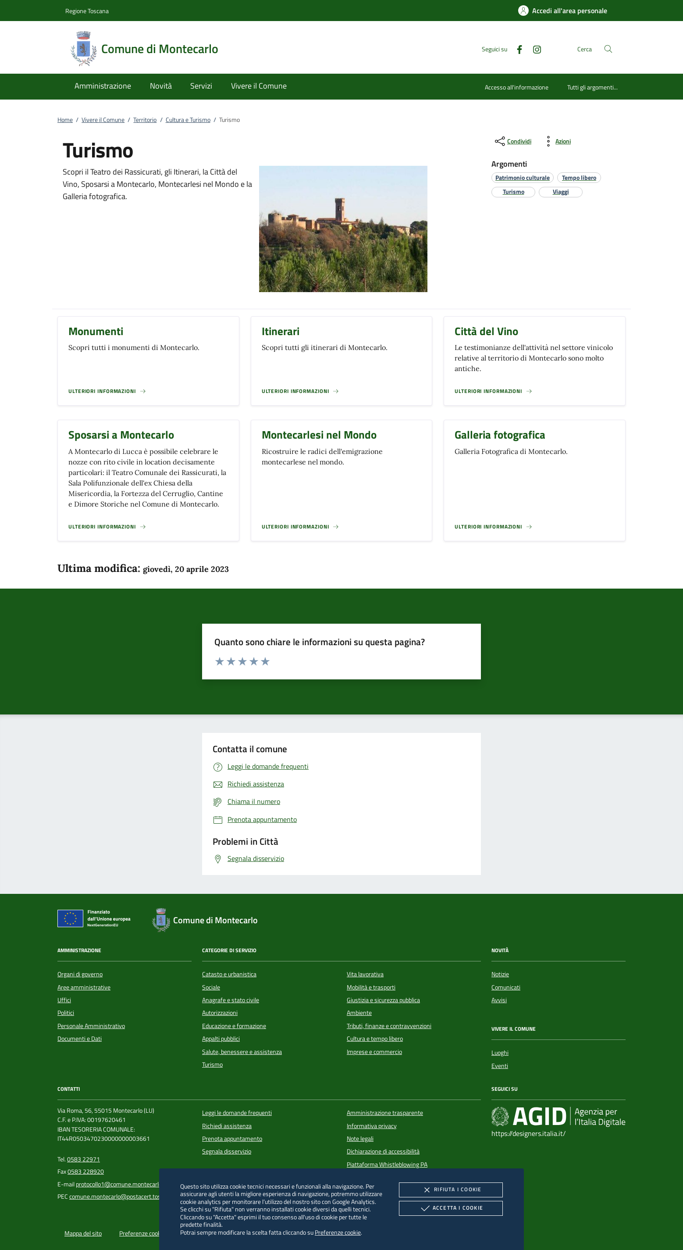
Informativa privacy (372, 1126)
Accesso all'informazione (516, 87)
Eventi (499, 1066)
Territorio (145, 120)
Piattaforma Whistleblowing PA (387, 1164)
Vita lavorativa (365, 974)
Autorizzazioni (220, 1013)
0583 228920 (86, 1171)
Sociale (211, 987)
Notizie (500, 974)
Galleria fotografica (500, 434)
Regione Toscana (87, 10)
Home (65, 120)
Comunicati (505, 987)
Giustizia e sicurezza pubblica (383, 1000)
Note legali (360, 1138)
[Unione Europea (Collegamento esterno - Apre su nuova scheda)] (96, 920)
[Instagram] (533, 48)
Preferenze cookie (338, 1232)
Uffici (64, 1000)
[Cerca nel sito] (608, 48)
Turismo (212, 1064)
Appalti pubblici (221, 1038)
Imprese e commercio (374, 1052)
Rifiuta (450, 1190)
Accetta (451, 1208)
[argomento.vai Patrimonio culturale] (522, 177)
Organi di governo (80, 974)
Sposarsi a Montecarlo (121, 434)
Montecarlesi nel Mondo (319, 434)
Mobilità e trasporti (371, 987)
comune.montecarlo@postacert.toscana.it (123, 1196)
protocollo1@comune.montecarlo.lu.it (124, 1184)
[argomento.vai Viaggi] (561, 191)
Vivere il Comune (103, 120)
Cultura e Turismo (188, 120)
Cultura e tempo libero (375, 1038)
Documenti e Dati (79, 1038)
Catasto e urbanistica (229, 974)
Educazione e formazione (234, 1026)
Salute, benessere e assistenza (242, 1052)
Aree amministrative (83, 987)
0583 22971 (83, 1159)
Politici (65, 1013)
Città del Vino (486, 331)
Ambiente (359, 1013)
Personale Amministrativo (91, 1026)
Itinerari (280, 331)
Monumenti (95, 331)
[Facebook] (516, 48)
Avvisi (499, 1000)
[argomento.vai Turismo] (513, 191)
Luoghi (500, 1052)
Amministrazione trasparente (385, 1113)
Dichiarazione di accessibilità (383, 1151)
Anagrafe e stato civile (230, 1000)
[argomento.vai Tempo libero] (579, 177)
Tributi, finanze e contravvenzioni (389, 1026)
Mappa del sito (83, 1233)
